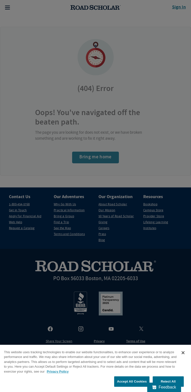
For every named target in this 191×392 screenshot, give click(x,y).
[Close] (183, 352)
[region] (95, 368)
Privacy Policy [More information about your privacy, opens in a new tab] (58, 371)
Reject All (168, 381)
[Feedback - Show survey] (164, 387)
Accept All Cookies (132, 381)
